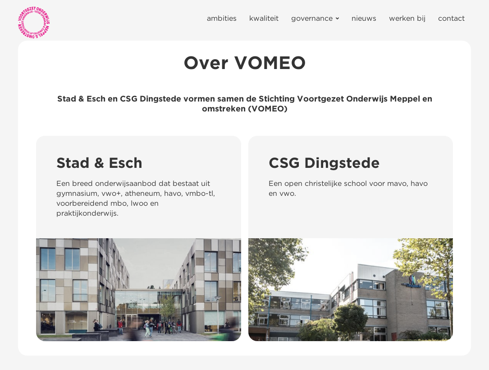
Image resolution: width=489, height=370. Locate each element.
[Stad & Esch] (138, 238)
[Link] (34, 22)
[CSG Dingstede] (350, 238)
